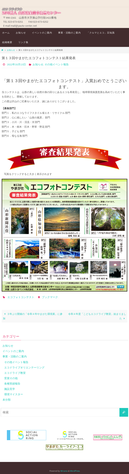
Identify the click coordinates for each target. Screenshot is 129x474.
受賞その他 (11, 378)
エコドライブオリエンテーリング (24, 367)
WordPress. (75, 470)
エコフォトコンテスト (20, 297)
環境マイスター (13, 394)
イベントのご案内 (13, 351)
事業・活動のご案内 (15, 356)
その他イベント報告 (57, 64)
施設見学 (9, 389)
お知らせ (11, 50)
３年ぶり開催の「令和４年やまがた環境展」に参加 (32, 316)
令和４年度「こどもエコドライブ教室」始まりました (97, 316)
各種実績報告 (12, 383)
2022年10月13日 (16, 64)
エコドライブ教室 (15, 372)
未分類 (7, 399)
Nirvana (64, 470)
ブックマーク (50, 297)
